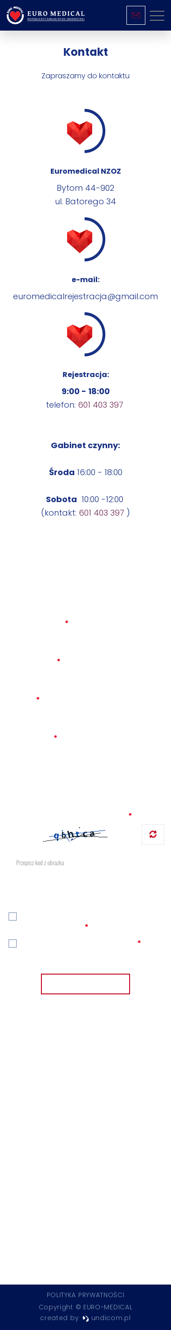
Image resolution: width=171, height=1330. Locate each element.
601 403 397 (101, 404)
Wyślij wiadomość (85, 984)
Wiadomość (32, 738)
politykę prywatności (95, 943)
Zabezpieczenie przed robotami (69, 816)
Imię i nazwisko (38, 623)
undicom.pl (106, 1317)
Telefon (23, 700)
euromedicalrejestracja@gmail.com (85, 296)
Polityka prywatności (86, 1294)
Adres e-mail (34, 661)
